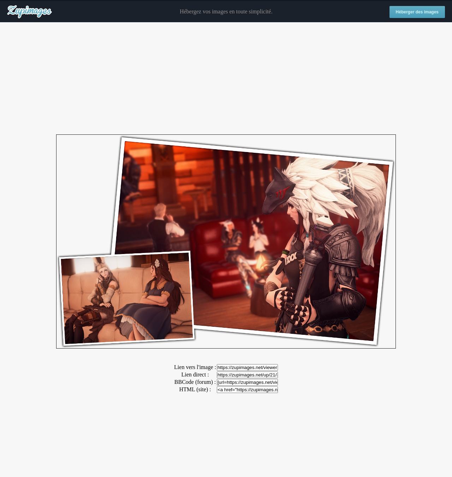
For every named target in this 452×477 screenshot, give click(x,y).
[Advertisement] (226, 78)
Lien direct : (195, 375)
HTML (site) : (195, 389)
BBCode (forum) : (195, 382)
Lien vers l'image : (195, 367)
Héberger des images (417, 12)
